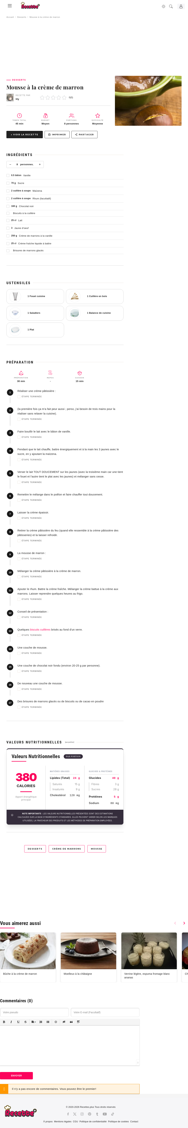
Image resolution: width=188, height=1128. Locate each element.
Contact (134, 1121)
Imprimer (57, 134)
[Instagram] (82, 1114)
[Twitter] (75, 1114)
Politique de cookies (118, 1121)
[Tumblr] (97, 1114)
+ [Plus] (40, 164)
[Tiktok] (113, 1114)
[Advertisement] (94, 47)
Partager (84, 134)
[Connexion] (181, 6)
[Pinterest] (90, 1114)
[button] (4, 1022)
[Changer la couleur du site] (163, 6)
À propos (48, 1121)
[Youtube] (105, 1114)
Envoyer (16, 1075)
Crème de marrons (66, 849)
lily (17, 99)
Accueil (10, 17)
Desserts (21, 17)
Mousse (96, 849)
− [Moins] (10, 164)
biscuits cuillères (40, 629)
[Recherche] (171, 6)
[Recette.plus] (33, 6)
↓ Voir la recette (24, 134)
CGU (75, 1121)
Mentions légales (62, 1121)
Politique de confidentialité (93, 1121)
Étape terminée (29, 396)
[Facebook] (68, 1114)
